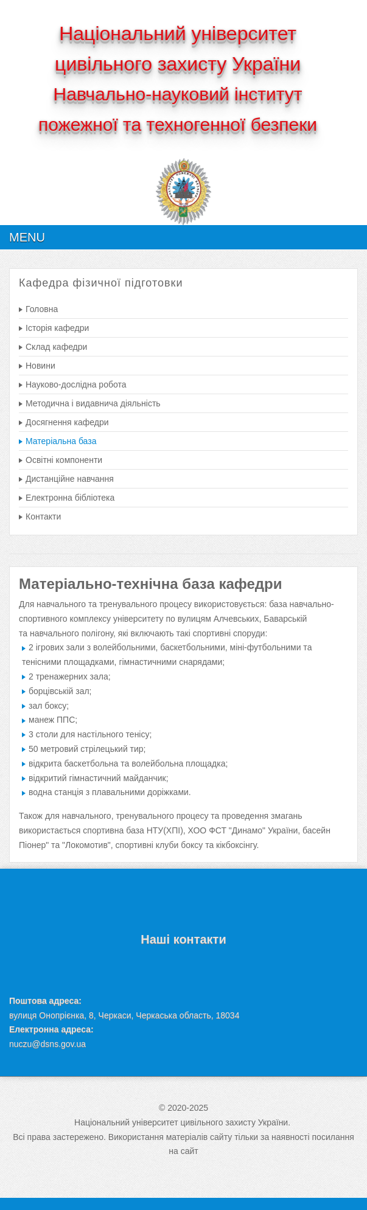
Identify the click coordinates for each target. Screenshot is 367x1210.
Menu (27, 237)
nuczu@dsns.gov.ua (47, 1044)
